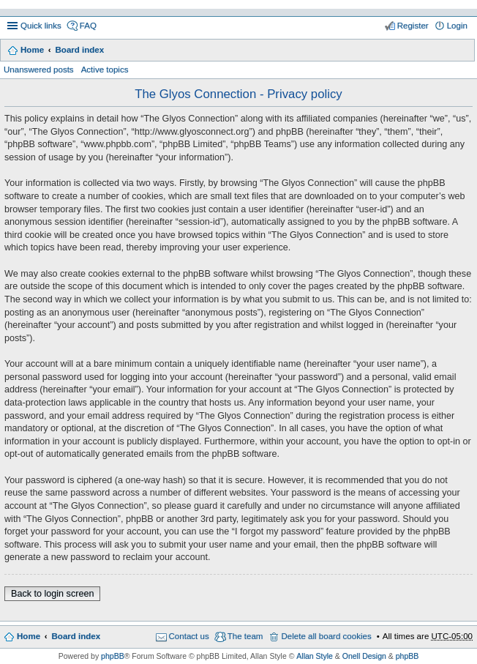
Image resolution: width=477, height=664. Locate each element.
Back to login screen (52, 594)
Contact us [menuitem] (189, 636)
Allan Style (314, 656)
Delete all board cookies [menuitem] (326, 636)
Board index (79, 49)
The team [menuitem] (245, 636)
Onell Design (364, 656)
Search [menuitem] (462, 51)
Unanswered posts (39, 69)
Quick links (40, 25)
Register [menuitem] (413, 25)
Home (32, 49)
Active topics (105, 69)
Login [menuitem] (457, 25)
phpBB (112, 656)
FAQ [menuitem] (88, 25)
